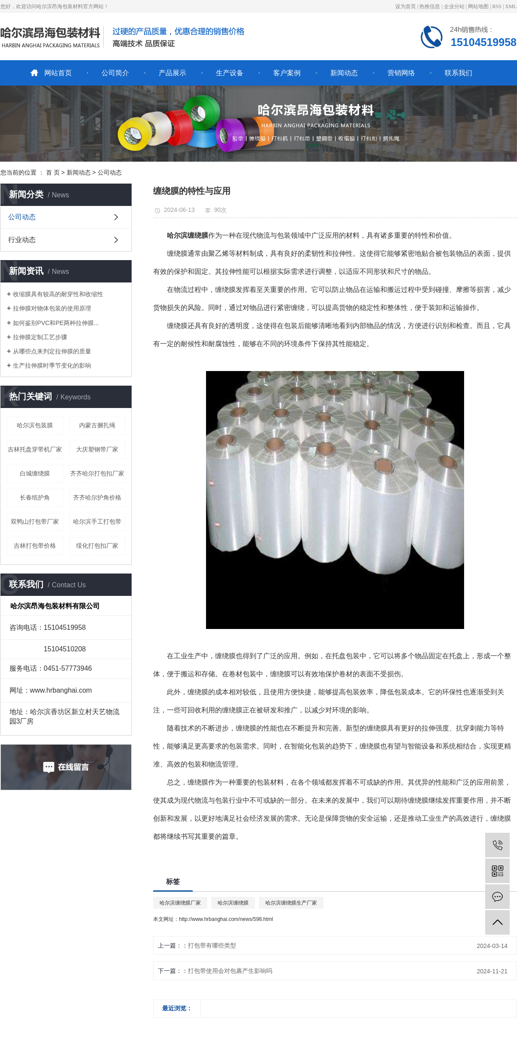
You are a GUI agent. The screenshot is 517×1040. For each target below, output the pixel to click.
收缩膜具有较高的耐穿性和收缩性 (58, 294)
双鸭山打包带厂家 (35, 521)
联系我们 (458, 73)
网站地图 (478, 6)
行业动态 (22, 239)
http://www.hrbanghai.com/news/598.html (226, 919)
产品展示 (172, 73)
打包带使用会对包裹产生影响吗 (230, 970)
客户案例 (287, 73)
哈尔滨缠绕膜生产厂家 (291, 903)
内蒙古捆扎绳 (97, 425)
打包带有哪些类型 (212, 945)
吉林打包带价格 (35, 545)
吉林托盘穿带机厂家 (35, 449)
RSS (497, 6)
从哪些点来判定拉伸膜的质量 (52, 351)
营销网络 (401, 73)
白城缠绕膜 (35, 473)
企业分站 (454, 6)
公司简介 (115, 73)
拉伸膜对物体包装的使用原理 (52, 308)
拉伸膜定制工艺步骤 (40, 337)
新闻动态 (344, 73)
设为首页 (405, 6)
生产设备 (229, 73)
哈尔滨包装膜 (35, 425)
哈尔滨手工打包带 (97, 521)
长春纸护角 (35, 497)
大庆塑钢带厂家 (97, 449)
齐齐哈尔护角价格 (97, 497)
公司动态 (110, 172)
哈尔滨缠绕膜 (233, 903)
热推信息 (429, 6)
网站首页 (58, 73)
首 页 (53, 172)
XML (511, 6)
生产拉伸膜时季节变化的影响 (52, 365)
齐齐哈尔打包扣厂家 (97, 473)
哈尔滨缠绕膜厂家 (180, 903)
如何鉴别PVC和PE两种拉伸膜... (55, 322)
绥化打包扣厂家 (97, 545)
